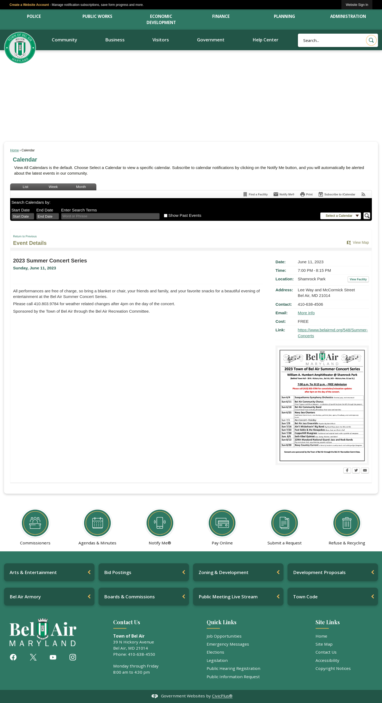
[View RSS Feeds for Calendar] (363, 194)
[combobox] (23, 216)
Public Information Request (233, 676)
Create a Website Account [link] (29, 5)
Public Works (97, 16)
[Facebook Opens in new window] (347, 471)
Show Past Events (184, 215)
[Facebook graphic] (13, 657)
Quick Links (222, 622)
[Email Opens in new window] (365, 471)
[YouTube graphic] (53, 657)
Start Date (20, 210)
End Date (44, 210)
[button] (371, 40)
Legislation (217, 660)
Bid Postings (117, 572)
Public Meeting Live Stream (228, 597)
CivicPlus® (222, 696)
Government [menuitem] (211, 40)
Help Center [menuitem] (265, 40)
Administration (348, 16)
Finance (221, 16)
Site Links (328, 622)
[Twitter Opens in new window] (356, 471)
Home (14, 150)
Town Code (305, 597)
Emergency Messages (228, 644)
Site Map (324, 644)
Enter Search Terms (79, 210)
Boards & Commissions (129, 597)
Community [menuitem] (64, 40)
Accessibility (327, 660)
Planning (284, 16)
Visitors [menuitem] (160, 40)
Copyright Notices (333, 668)
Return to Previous (25, 236)
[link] (356, 4)
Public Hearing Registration (233, 668)
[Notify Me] (283, 194)
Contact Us (326, 652)
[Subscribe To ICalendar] (336, 194)
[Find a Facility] (255, 194)
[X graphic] (33, 657)
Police (34, 16)
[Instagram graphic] (72, 657)
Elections (215, 652)
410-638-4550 (141, 654)
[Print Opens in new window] (306, 194)
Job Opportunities (224, 636)
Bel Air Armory (25, 597)
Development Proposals (319, 572)
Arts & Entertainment (33, 572)
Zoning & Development (224, 572)
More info (306, 313)
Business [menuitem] (115, 40)
